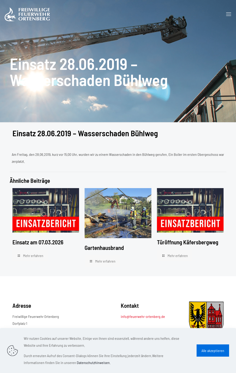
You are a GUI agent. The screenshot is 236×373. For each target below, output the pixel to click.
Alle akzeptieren (212, 350)
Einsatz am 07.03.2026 (37, 242)
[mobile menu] (229, 14)
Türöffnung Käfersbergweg (187, 242)
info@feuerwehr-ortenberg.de (143, 316)
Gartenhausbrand (104, 247)
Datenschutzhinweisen (93, 362)
